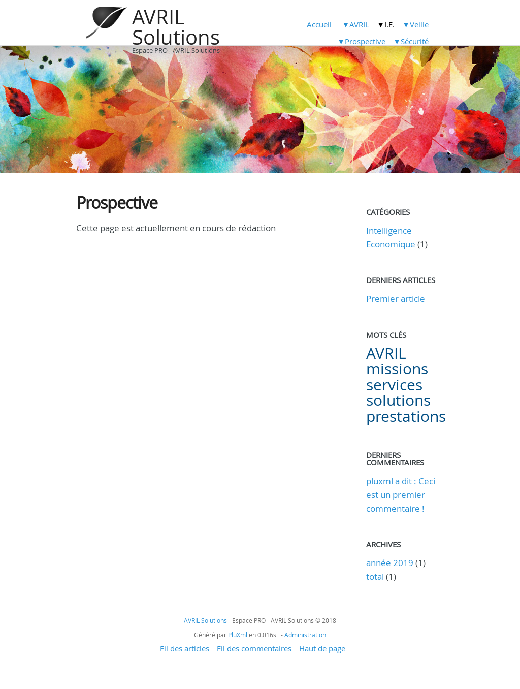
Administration (305, 635)
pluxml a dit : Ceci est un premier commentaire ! (400, 494)
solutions (398, 400)
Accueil (319, 24)
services (394, 384)
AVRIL (386, 353)
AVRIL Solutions (176, 27)
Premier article (395, 298)
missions (397, 369)
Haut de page (322, 648)
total (376, 576)
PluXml (237, 635)
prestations (406, 416)
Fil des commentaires (254, 648)
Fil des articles (184, 648)
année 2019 (389, 563)
